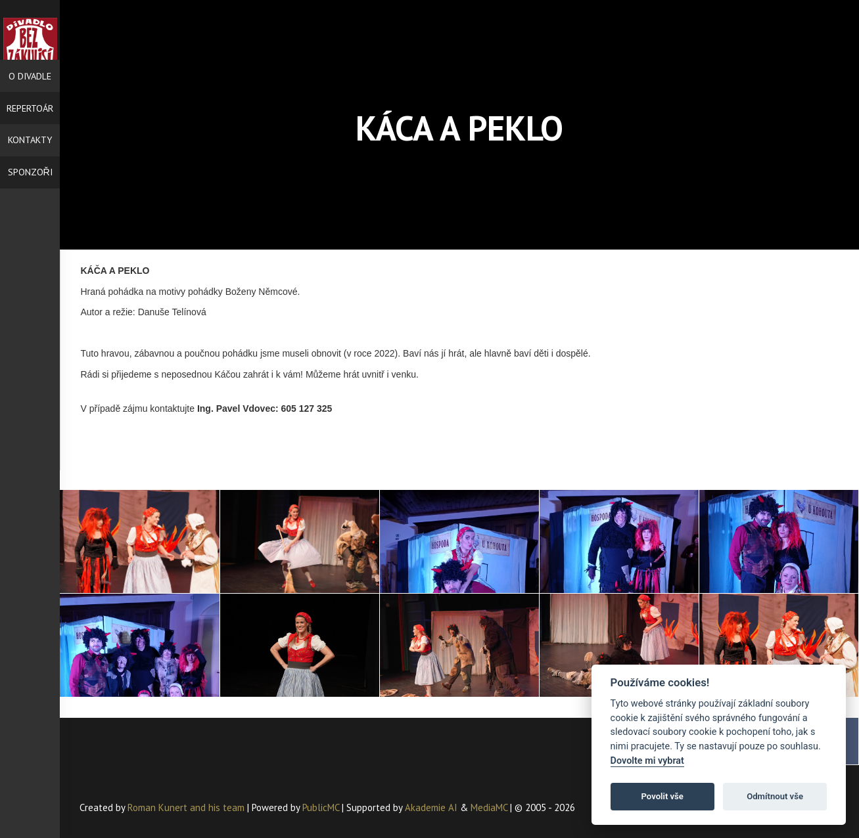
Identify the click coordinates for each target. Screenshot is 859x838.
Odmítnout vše (775, 796)
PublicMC (320, 807)
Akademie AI (431, 807)
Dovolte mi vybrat (647, 760)
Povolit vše (662, 796)
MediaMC (489, 807)
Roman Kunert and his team (187, 807)
